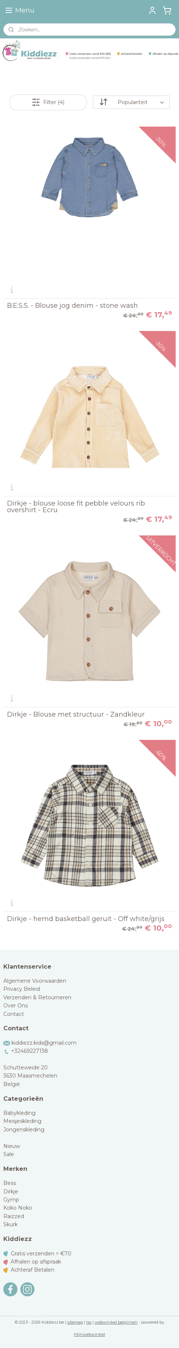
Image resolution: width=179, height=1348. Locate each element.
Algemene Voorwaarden (34, 981)
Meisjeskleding (22, 1121)
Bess (9, 1183)
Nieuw (11, 1146)
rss (88, 1322)
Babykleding (19, 1113)
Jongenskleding (23, 1129)
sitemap (75, 1322)
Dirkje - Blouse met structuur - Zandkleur (76, 714)
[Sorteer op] (131, 102)
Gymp (11, 1199)
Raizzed (13, 1216)
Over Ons (15, 1005)
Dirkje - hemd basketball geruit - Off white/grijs (86, 919)
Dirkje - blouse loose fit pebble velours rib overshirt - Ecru (76, 506)
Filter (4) (47, 102)
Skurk (10, 1224)
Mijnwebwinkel (89, 1334)
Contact (13, 1014)
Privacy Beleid (21, 989)
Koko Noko (17, 1207)
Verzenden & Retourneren (37, 997)
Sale (8, 1154)
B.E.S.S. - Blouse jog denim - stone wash (72, 305)
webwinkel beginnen (116, 1322)
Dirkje (10, 1191)
